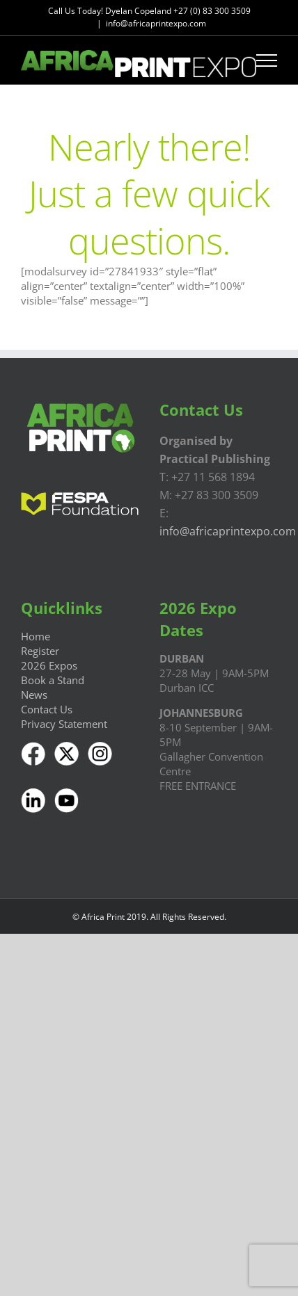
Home (35, 636)
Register (40, 651)
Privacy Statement (64, 724)
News (34, 695)
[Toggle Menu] (267, 60)
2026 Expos (49, 665)
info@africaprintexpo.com (156, 23)
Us (64, 709)
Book (33, 680)
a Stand (65, 680)
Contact (39, 709)
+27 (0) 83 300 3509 (212, 11)
